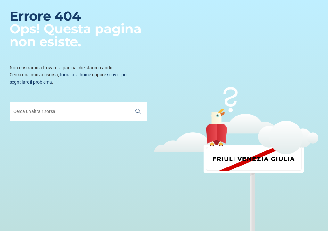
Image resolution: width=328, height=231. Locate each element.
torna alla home (75, 74)
